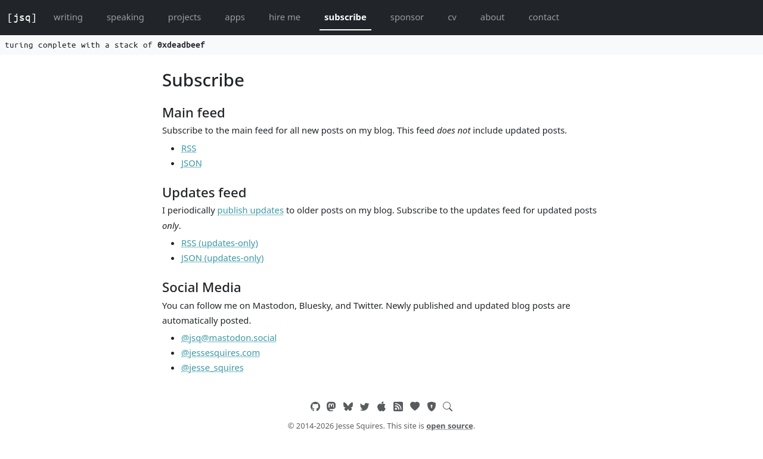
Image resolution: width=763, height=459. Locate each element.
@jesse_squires (212, 367)
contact (544, 17)
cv (452, 17)
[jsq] (22, 17)
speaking (125, 17)
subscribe (345, 17)
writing (68, 17)
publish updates (251, 210)
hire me (284, 17)
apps (235, 17)
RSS (188, 148)
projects (184, 17)
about (492, 17)
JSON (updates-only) (222, 257)
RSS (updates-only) (219, 243)
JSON (191, 163)
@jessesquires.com (220, 352)
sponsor (407, 17)
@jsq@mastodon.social (229, 337)
